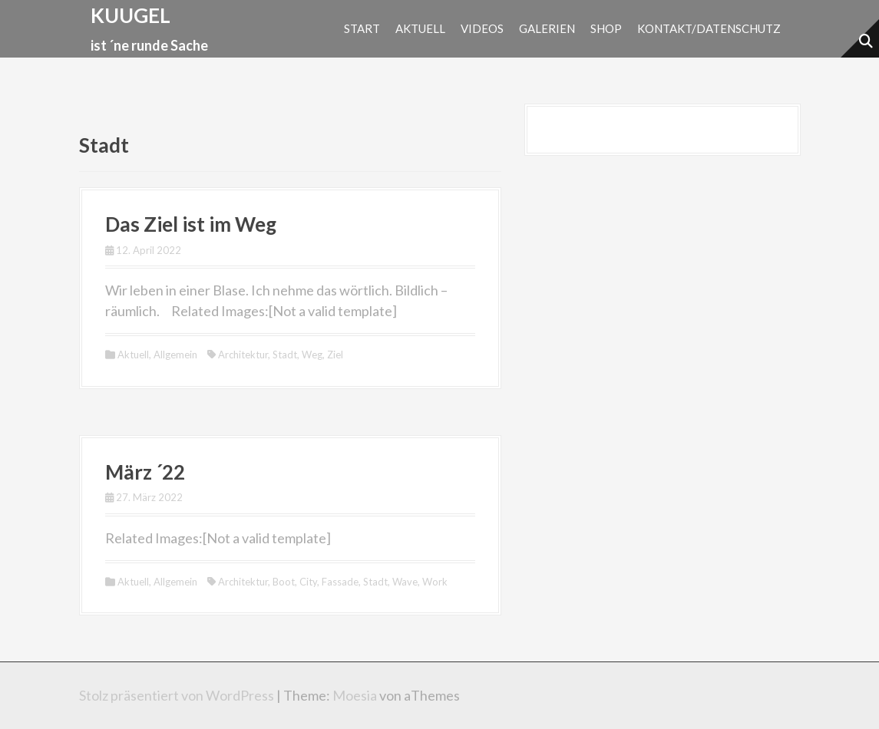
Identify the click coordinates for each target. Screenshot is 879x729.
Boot (284, 582)
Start (362, 28)
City (308, 582)
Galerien (547, 28)
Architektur (243, 354)
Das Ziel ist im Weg (190, 224)
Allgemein (175, 354)
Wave (405, 582)
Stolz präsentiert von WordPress (176, 695)
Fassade (340, 582)
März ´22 (145, 472)
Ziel (335, 354)
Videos (482, 28)
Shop (606, 28)
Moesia (354, 695)
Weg (312, 354)
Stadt (285, 354)
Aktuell (420, 28)
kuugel (130, 15)
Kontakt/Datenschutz (709, 28)
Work (435, 582)
